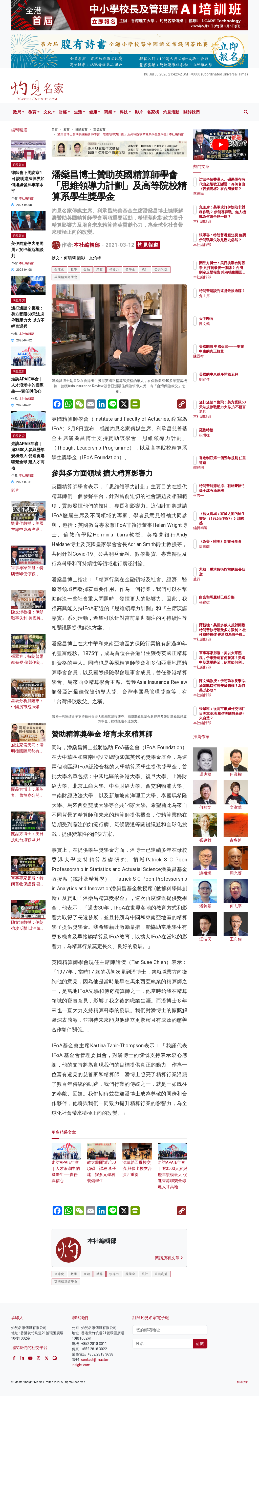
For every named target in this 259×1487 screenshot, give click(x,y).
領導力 (114, 269)
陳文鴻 (226, 324)
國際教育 (81, 129)
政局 (17, 112)
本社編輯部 (87, 245)
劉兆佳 (226, 384)
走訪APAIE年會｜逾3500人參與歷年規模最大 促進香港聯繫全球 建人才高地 (172, 1259)
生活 (78, 112)
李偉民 (226, 193)
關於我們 (191, 112)
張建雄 (226, 607)
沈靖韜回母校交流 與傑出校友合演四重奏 (137, 1253)
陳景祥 (226, 361)
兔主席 (226, 300)
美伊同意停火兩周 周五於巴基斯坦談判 (27, 249)
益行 (224, 579)
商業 (108, 112)
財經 (63, 112)
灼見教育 (19, 371)
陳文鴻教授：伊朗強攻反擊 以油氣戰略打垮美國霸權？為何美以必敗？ (233, 690)
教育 (32, 112)
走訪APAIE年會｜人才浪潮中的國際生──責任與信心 (27, 385)
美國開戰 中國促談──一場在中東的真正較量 (233, 351)
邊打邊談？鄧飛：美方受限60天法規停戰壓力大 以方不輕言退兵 (232, 411)
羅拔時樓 (228, 430)
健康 (93, 112)
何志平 (226, 500)
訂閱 (200, 1434)
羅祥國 (226, 472)
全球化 (59, 269)
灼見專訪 (19, 300)
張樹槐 (226, 435)
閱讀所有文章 (169, 1348)
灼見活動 (171, 112)
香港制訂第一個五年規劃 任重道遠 (233, 462)
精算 (99, 269)
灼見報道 (148, 245)
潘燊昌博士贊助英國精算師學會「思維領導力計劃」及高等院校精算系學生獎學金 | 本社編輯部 (120, 134)
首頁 (55, 129)
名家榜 (153, 112)
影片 (139, 112)
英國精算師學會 (65, 277)
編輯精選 (228, 528)
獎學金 (130, 269)
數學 (74, 269)
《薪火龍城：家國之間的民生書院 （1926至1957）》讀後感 (233, 523)
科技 (124, 112)
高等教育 (99, 129)
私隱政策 (242, 1472)
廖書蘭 (226, 551)
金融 (86, 269)
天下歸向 (228, 319)
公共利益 (161, 269)
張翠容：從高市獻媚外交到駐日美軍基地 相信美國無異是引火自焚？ (233, 718)
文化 (48, 112)
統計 (145, 269)
